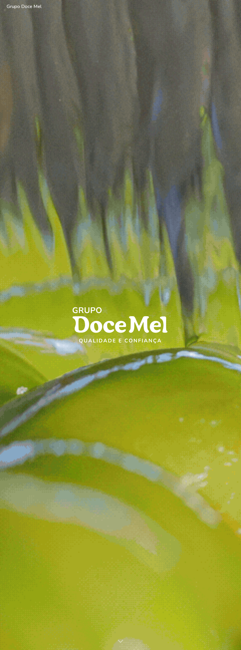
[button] (120, 641)
